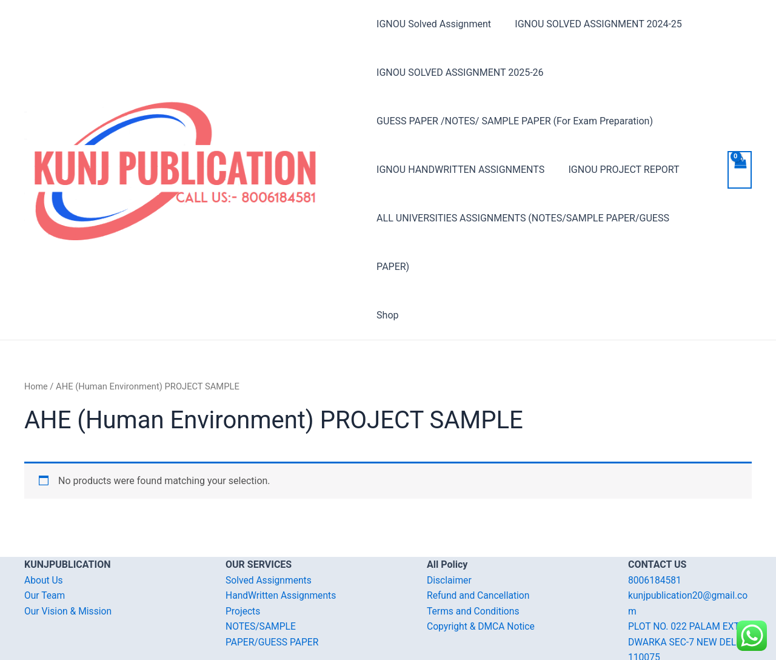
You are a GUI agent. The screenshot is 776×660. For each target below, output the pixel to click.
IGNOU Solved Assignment (433, 24)
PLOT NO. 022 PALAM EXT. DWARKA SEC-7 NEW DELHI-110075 (689, 593)
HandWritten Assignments (282, 547)
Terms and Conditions (474, 562)
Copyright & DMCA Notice (482, 578)
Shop (387, 266)
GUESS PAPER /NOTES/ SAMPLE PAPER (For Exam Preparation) (514, 121)
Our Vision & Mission (69, 562)
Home (36, 337)
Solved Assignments (269, 531)
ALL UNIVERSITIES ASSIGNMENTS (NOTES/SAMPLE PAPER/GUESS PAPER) (540, 218)
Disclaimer (449, 531)
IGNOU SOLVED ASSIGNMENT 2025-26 (459, 72)
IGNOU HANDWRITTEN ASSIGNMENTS (460, 169)
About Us (44, 531)
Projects (243, 562)
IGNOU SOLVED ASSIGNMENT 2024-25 (593, 24)
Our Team (45, 547)
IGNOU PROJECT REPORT (619, 169)
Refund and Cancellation (479, 547)
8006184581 (655, 531)
